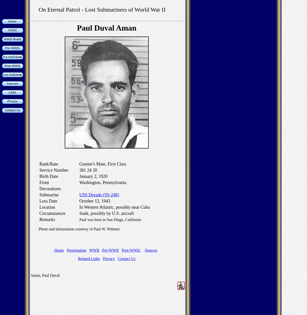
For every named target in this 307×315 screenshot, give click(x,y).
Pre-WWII (110, 250)
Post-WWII (131, 250)
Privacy (109, 259)
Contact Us (127, 259)
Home (59, 250)
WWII (94, 250)
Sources (151, 250)
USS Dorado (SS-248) (99, 194)
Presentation (76, 250)
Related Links (89, 259)
